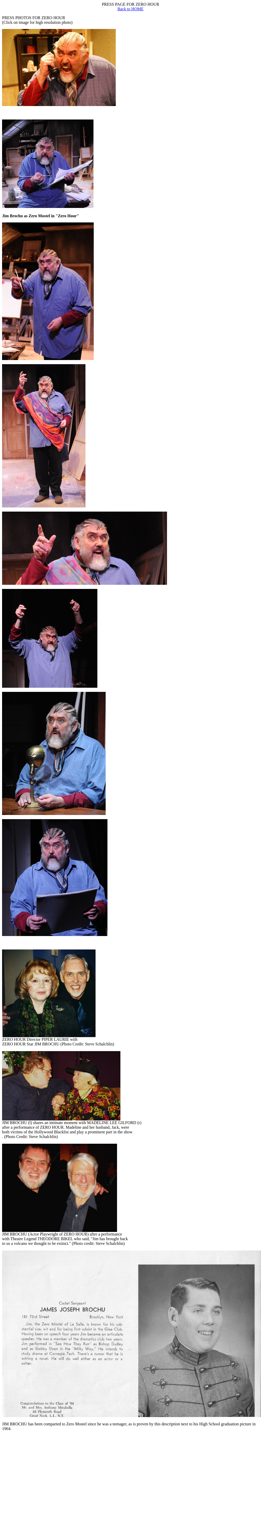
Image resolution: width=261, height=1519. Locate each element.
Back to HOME (130, 9)
